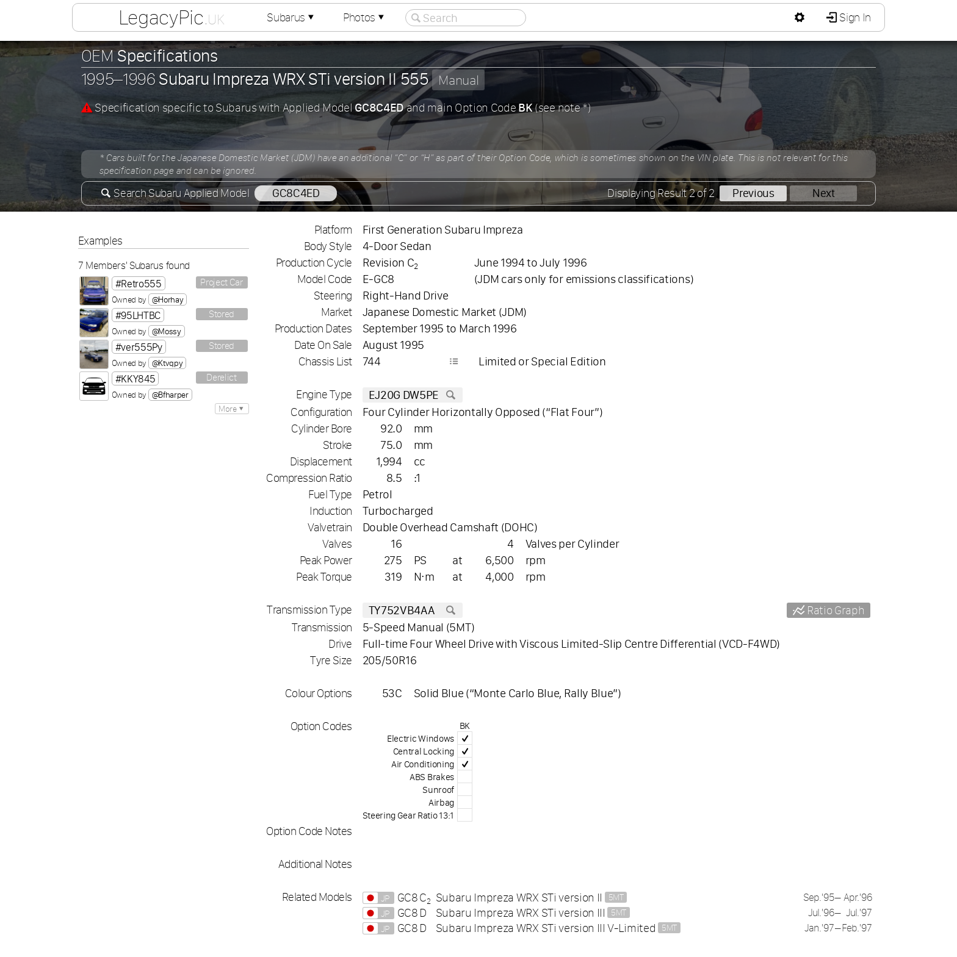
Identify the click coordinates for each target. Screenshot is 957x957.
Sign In (854, 17)
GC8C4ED (296, 193)
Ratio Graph (834, 610)
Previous (753, 193)
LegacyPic (171, 17)
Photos (365, 17)
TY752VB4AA (413, 610)
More (231, 408)
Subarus (292, 17)
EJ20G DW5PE (413, 395)
